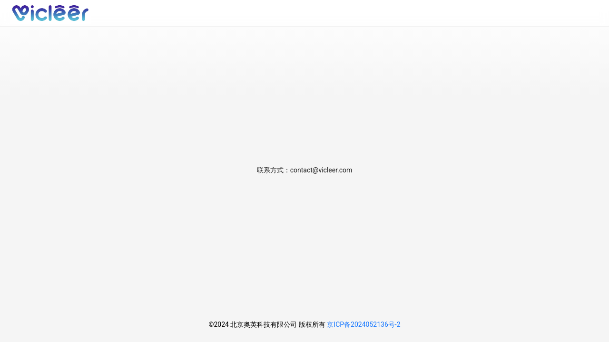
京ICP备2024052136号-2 (363, 324)
